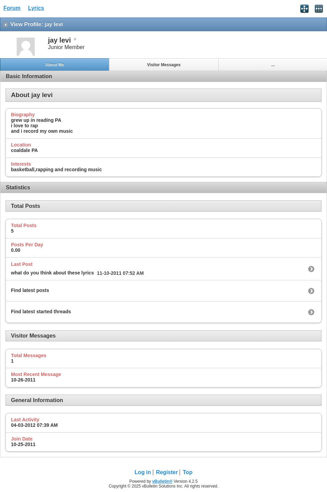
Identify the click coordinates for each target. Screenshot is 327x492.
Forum (12, 8)
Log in (143, 472)
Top (187, 472)
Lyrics (36, 8)
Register (167, 472)
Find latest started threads (41, 311)
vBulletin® (162, 481)
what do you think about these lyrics (52, 273)
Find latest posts (30, 290)
